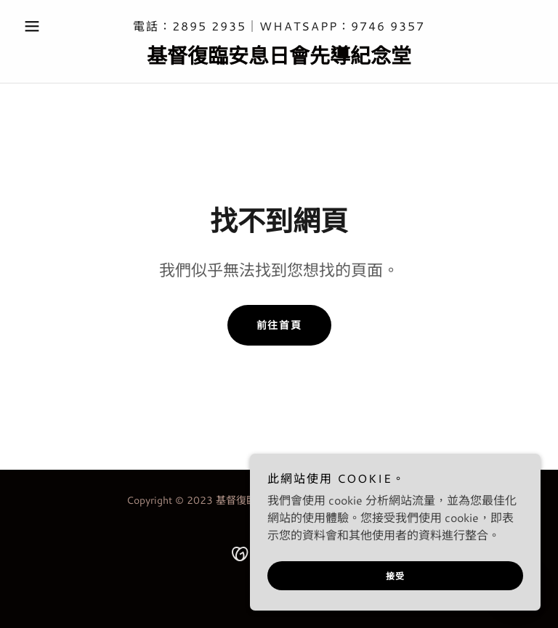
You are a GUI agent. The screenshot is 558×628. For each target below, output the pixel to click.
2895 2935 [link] (209, 25)
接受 (395, 576)
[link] (279, 58)
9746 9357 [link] (388, 25)
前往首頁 (279, 325)
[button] (56, 26)
